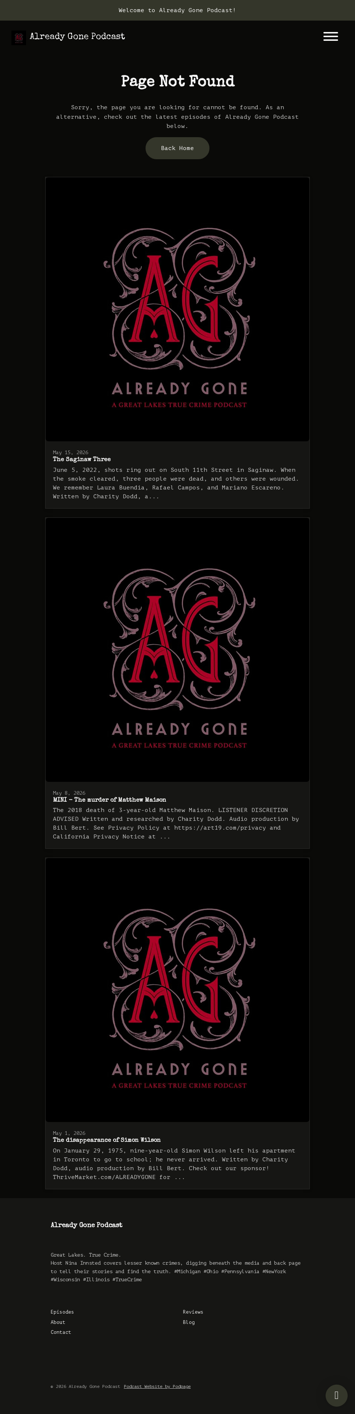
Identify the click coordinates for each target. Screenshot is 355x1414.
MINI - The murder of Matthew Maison (109, 801)
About (58, 1322)
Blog (189, 1322)
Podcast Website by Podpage (157, 1386)
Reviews (193, 1312)
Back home (177, 148)
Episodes (62, 1312)
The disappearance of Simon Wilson (107, 1141)
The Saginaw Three (82, 460)
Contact (61, 1332)
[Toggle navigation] (331, 37)
